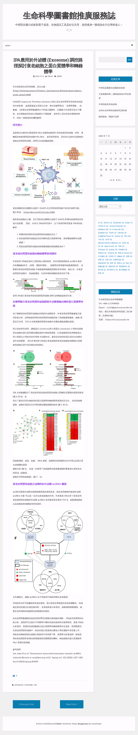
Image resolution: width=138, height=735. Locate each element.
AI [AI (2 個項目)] (100, 222)
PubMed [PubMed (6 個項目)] (122, 249)
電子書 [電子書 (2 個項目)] (102, 269)
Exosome (29, 685)
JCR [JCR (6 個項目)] (101, 239)
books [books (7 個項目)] (129, 222)
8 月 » (118, 180)
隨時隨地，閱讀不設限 (109, 116)
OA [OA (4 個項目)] (100, 246)
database (18, 685)
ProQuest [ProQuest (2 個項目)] (103, 249)
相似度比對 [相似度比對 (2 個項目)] (103, 263)
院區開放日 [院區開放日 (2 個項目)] (124, 266)
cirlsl (50, 76)
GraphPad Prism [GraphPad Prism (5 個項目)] (105, 236)
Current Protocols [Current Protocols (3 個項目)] (117, 226)
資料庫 (59, 76)
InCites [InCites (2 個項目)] (119, 236)
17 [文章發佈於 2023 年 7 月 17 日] (101, 164)
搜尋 (129, 60)
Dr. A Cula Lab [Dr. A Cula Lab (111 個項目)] (117, 229)
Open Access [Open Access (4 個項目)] (110, 246)
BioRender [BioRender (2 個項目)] (118, 222)
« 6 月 (112, 180)
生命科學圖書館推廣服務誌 (69, 15)
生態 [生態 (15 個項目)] (108, 259)
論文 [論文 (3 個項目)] (129, 263)
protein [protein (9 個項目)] (113, 249)
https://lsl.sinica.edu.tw (117, 319)
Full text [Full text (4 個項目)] (122, 232)
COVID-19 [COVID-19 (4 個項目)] (103, 226)
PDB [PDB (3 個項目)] (121, 246)
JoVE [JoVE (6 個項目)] (108, 239)
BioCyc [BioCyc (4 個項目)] (108, 222)
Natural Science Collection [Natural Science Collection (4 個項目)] (109, 242)
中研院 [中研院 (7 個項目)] (112, 256)
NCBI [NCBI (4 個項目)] (125, 242)
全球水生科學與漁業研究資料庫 (113, 110)
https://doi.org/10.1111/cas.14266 (39, 212)
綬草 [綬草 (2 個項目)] (113, 263)
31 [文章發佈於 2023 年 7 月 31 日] (101, 175)
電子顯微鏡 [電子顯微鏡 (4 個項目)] (124, 269)
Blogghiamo (83, 724)
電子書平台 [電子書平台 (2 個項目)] (112, 269)
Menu (69, 45)
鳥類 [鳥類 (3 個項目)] (101, 273)
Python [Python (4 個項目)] (102, 252)
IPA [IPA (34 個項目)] (127, 236)
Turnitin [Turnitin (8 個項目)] (112, 252)
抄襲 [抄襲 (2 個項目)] (101, 259)
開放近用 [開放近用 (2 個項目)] (113, 266)
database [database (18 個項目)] (103, 229)
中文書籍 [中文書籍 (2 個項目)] (102, 256)
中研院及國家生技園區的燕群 (112, 87)
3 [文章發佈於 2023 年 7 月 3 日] (101, 153)
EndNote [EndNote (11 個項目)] (103, 232)
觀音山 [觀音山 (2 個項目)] (121, 263)
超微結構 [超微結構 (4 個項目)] (102, 266)
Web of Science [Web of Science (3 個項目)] (125, 252)
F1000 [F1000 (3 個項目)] (112, 232)
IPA (35, 685)
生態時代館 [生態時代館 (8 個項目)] (118, 259)
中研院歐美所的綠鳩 (108, 104)
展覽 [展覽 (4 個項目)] (129, 256)
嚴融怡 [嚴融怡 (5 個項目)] (121, 256)
